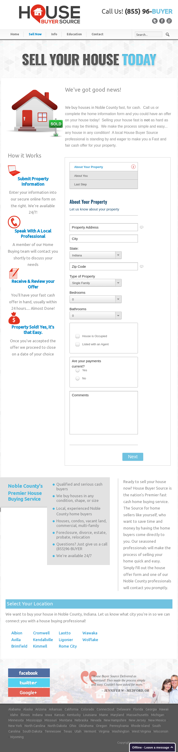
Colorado (87, 709)
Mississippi (34, 720)
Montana (65, 720)
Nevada (96, 720)
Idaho (14, 715)
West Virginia (141, 731)
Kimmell (40, 646)
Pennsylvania (119, 726)
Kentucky (74, 715)
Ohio (72, 726)
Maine (103, 715)
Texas (68, 731)
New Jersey (137, 720)
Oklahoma (86, 726)
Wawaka (90, 633)
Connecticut (105, 709)
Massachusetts (138, 715)
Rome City (68, 646)
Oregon (101, 726)
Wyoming (17, 737)
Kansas (59, 715)
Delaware (124, 709)
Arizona (40, 709)
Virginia (104, 731)
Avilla (16, 639)
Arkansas (55, 709)
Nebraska (81, 720)
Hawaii (163, 709)
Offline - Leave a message (150, 747)
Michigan (157, 715)
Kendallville (43, 639)
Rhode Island (140, 726)
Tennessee (53, 731)
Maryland (117, 715)
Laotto (65, 633)
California (71, 709)
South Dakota (32, 731)
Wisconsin (160, 731)
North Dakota (57, 726)
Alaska (28, 709)
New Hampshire (115, 720)
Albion (16, 633)
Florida (138, 709)
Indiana (37, 715)
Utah (78, 731)
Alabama (14, 709)
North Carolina (35, 726)
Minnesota (16, 720)
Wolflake (90, 639)
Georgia (151, 709)
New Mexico (157, 720)
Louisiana (90, 715)
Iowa (48, 715)
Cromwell (41, 633)
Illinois (25, 715)
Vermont (90, 731)
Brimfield (19, 646)
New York (15, 726)
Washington (120, 731)
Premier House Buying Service (25, 492)
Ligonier (66, 639)
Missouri (50, 720)
